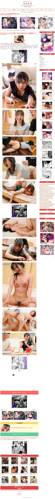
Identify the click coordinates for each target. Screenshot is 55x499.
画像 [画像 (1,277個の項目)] (44, 184)
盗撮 (40, 55)
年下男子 (35, 437)
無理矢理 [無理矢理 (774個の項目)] (49, 184)
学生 (15, 439)
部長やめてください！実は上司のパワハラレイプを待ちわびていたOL (33, 465)
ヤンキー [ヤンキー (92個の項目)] (48, 187)
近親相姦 (40, 57)
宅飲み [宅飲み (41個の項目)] (50, 190)
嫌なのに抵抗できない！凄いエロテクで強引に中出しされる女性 (24, 474)
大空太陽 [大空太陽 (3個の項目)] (41, 204)
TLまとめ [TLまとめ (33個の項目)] (41, 193)
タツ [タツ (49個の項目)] (50, 188)
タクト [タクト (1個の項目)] (48, 206)
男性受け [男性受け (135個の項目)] (43, 185)
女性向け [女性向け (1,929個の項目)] (41, 184)
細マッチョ (6, 437)
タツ (25, 437)
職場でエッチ (41, 66)
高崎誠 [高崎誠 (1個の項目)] (48, 207)
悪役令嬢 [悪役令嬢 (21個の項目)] (48, 195)
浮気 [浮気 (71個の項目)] (40, 188)
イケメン (50, 9)
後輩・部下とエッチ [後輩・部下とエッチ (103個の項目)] (43, 187)
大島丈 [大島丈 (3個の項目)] (44, 204)
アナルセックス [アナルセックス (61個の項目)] (46, 188)
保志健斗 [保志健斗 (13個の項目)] (41, 198)
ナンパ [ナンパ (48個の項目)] (53, 188)
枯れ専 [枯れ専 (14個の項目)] (51, 196)
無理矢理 (15, 437)
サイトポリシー (42, 216)
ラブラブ (41, 9)
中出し (2, 437)
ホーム (4, 9)
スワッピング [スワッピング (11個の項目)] (48, 198)
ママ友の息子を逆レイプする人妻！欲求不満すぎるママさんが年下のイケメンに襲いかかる (14, 484)
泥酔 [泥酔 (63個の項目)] (42, 188)
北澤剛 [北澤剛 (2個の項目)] (49, 204)
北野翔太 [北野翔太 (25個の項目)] (41, 195)
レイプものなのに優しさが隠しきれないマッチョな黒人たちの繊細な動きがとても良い (24, 484)
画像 (32, 437)
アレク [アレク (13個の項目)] (44, 198)
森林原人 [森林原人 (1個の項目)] (41, 206)
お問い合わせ (41, 215)
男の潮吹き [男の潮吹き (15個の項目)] (47, 196)
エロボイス (32, 9)
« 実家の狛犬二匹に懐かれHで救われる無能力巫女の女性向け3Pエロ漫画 (10, 490)
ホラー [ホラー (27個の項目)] (47, 193)
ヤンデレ (2, 439)
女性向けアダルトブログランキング (19, 434)
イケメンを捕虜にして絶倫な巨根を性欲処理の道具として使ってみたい (14, 465)
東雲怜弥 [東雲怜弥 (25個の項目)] (50, 193)
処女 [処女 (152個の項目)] (40, 185)
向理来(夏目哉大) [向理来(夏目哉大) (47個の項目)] (45, 190)
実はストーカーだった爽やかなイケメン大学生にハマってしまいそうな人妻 (33, 474)
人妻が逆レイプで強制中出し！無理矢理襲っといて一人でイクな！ (33, 484)
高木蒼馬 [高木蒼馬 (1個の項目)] (41, 207)
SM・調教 (41, 60)
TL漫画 (13, 9)
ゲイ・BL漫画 (41, 59)
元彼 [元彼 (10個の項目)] (51, 198)
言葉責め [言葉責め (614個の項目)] (52, 184)
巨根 (18, 437)
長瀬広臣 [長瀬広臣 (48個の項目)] (41, 190)
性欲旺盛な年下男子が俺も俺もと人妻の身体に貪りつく (5, 474)
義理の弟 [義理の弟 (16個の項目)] (41, 196)
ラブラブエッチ (42, 65)
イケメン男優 (29, 437)
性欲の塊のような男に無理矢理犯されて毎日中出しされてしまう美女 (5, 465)
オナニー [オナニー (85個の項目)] (51, 187)
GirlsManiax (34, 409)
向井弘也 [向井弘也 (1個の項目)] (51, 206)
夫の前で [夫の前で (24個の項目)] (44, 195)
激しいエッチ (11, 437)
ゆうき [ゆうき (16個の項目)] (44, 196)
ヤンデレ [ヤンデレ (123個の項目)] (47, 185)
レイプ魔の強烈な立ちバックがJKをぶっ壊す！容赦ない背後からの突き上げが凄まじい (5, 484)
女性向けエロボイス (42, 64)
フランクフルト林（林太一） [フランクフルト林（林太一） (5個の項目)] (44, 201)
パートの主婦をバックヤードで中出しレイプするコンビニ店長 (24, 465)
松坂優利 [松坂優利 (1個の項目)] (44, 206)
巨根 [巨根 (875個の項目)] (46, 184)
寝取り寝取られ (42, 58)
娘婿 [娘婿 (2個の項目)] (47, 204)
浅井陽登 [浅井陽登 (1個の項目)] (44, 207)
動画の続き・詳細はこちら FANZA (19, 392)
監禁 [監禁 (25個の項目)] (53, 193)
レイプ (19, 439)
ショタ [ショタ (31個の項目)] (44, 193)
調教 (5, 439)
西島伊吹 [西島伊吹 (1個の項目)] (52, 204)
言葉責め (8, 439)
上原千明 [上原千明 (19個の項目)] (51, 195)
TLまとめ (23, 9)
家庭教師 (12, 439)
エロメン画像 (41, 63)
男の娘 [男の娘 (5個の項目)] (50, 201)
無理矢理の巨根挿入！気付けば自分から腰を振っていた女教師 (14, 474)
